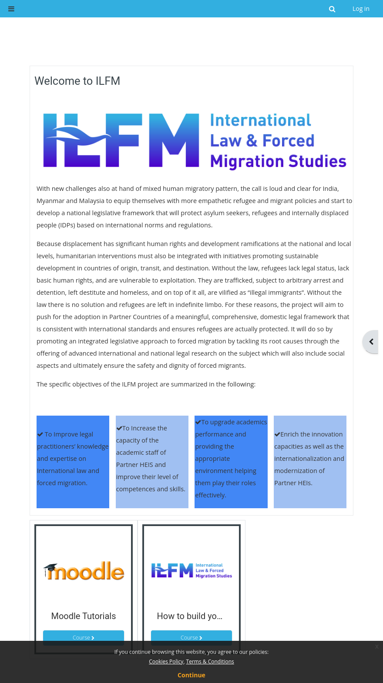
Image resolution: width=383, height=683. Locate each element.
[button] (333, 8)
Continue (191, 675)
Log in (361, 8)
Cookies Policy (166, 661)
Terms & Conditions (210, 661)
